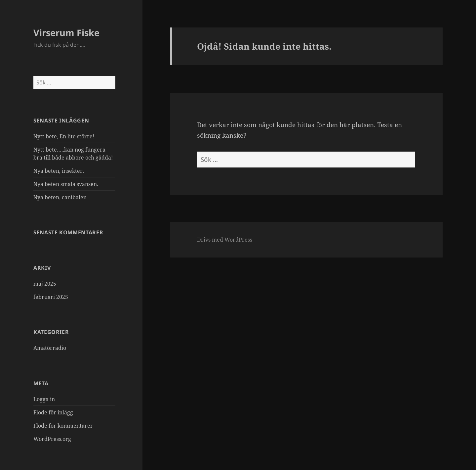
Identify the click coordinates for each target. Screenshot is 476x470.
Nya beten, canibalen (60, 197)
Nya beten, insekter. (58, 170)
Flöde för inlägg (53, 412)
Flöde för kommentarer (63, 425)
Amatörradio (49, 348)
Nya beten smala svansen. (65, 184)
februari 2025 (50, 297)
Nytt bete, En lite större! (63, 136)
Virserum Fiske (66, 32)
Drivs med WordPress (224, 239)
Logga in (44, 399)
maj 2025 (44, 283)
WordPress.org (52, 439)
